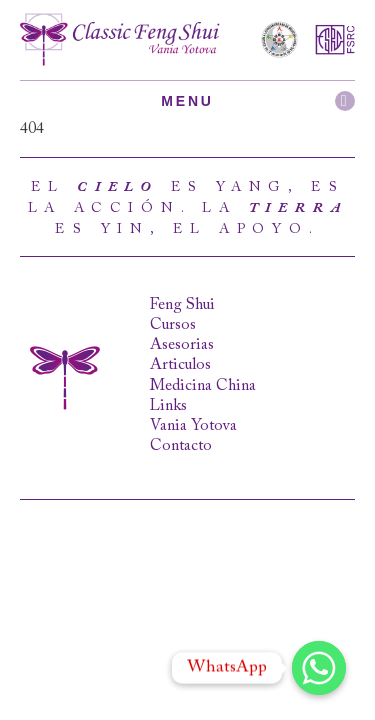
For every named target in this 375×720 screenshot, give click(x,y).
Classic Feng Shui (120, 40)
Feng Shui (182, 305)
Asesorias (182, 345)
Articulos (180, 365)
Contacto (181, 446)
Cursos (173, 325)
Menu (258, 101)
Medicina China (203, 386)
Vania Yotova (193, 426)
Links (168, 406)
